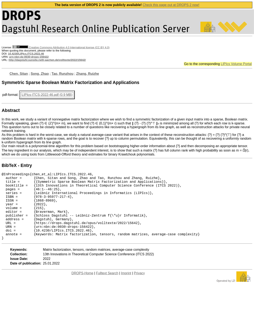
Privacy (139, 288)
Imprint (126, 288)
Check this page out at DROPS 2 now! (171, 5)
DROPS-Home (82, 288)
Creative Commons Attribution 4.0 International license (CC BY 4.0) (61, 47)
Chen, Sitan (19, 73)
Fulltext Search (107, 288)
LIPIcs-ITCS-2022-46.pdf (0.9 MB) (47, 94)
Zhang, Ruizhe (87, 73)
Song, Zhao (40, 73)
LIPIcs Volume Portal (236, 64)
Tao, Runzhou (63, 73)
